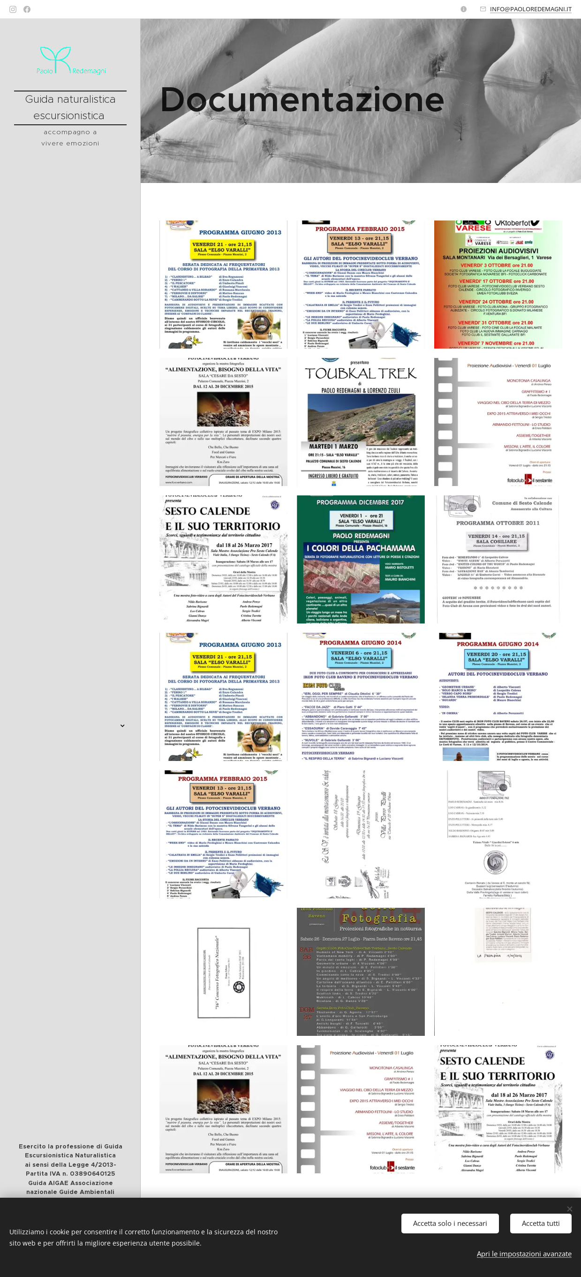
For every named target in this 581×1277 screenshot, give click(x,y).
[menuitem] (70, 524)
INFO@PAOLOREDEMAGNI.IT (531, 9)
